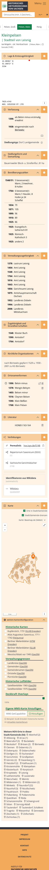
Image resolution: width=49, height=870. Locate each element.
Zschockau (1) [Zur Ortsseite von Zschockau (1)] (13, 817)
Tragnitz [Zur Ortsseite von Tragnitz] (10, 810)
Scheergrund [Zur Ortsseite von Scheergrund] (32, 801)
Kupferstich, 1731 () (24, 631)
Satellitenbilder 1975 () (22, 688)
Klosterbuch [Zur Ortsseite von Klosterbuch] (12, 769)
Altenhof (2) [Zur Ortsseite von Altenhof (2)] (34, 734)
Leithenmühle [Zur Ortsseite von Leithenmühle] (13, 775)
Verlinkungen (12, 437)
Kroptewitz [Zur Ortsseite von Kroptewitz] (11, 772)
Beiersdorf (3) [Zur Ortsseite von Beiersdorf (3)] (13, 741)
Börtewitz (19, 129)
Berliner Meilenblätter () (21, 643)
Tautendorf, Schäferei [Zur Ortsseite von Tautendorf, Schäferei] (32, 807)
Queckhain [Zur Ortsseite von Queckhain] (11, 798)
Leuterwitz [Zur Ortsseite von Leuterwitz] (29, 775)
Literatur (10, 417)
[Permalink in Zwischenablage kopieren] (43, 445)
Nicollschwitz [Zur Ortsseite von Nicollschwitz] (28, 788)
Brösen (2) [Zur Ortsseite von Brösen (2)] (26, 744)
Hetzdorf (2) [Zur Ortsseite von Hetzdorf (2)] (12, 763)
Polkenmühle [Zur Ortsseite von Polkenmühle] (28, 794)
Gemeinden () (18, 666)
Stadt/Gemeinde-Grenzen (36, 515)
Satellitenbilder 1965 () (22, 685)
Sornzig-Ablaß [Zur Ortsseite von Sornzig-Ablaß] (23, 804)
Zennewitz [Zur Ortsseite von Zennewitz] (39, 810)
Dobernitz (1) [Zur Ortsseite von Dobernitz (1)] (25, 747)
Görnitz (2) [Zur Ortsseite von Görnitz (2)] (11, 760)
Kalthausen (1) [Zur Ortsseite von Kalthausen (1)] (29, 763)
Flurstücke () (17, 676)
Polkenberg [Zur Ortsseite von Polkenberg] (12, 794)
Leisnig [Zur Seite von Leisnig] (26, 40)
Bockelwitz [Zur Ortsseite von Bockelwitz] (29, 741)
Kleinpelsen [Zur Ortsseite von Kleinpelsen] (29, 766)
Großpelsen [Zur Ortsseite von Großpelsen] (28, 756)
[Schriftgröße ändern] (40, 14)
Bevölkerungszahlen (16, 172)
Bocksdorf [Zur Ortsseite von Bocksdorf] (11, 744)
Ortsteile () (16, 673)
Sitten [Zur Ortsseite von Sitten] (9, 804)
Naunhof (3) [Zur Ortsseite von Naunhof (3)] (12, 788)
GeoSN (35, 654)
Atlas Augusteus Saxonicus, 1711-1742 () (24, 636)
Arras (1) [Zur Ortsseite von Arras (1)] (23, 737)
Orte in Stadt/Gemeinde (36, 511)
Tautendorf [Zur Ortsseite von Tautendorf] (12, 807)
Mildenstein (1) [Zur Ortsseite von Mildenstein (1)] (13, 782)
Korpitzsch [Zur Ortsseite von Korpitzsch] (28, 769)
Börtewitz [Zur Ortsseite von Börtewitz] (39, 744)
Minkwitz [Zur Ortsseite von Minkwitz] (10, 785)
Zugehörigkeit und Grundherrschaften (15, 324)
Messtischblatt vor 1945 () (24, 654)
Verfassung (11, 109)
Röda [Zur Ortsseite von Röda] (23, 798)
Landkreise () (17, 663)
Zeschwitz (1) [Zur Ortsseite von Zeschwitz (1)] (12, 813)
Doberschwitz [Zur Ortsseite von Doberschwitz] (28, 750)
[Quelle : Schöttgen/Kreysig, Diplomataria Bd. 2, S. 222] (42, 383)
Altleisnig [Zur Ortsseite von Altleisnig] (10, 737)
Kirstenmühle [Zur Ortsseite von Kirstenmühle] (13, 766)
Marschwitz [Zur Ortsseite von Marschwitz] (12, 779)
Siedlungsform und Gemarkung (15, 155)
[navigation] (24, 27)
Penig (39, 27)
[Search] (18, 14)
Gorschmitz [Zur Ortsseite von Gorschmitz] (12, 756)
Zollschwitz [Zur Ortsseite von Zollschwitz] (28, 813)
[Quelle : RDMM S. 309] (42, 388)
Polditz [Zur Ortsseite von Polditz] (25, 791)
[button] (42, 383)
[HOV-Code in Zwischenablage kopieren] (43, 44)
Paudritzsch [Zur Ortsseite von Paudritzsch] (12, 791)
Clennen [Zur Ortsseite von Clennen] (10, 747)
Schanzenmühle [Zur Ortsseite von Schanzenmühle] (14, 801)
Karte (8, 505)
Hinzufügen (36, 713)
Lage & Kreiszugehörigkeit (19, 56)
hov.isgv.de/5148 (32, 445)
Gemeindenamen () (20, 669)
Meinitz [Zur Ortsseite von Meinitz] (25, 779)
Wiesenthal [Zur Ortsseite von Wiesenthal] (24, 810)
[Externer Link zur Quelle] (39, 383)
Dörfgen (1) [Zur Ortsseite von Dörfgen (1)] (12, 753)
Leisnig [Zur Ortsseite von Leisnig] (24, 772)
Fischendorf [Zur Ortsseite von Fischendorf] (27, 753)
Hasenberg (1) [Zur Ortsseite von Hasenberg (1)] (28, 760)
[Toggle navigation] (40, 3)
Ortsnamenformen (15, 375)
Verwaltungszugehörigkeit (19, 255)
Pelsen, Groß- (10, 27)
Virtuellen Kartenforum (17, 722)
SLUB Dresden (33, 631)
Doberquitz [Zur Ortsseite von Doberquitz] (12, 750)
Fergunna (18, 637)
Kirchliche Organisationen (18, 353)
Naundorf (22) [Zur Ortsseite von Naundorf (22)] (26, 785)
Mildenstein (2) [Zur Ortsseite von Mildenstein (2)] (32, 782)
